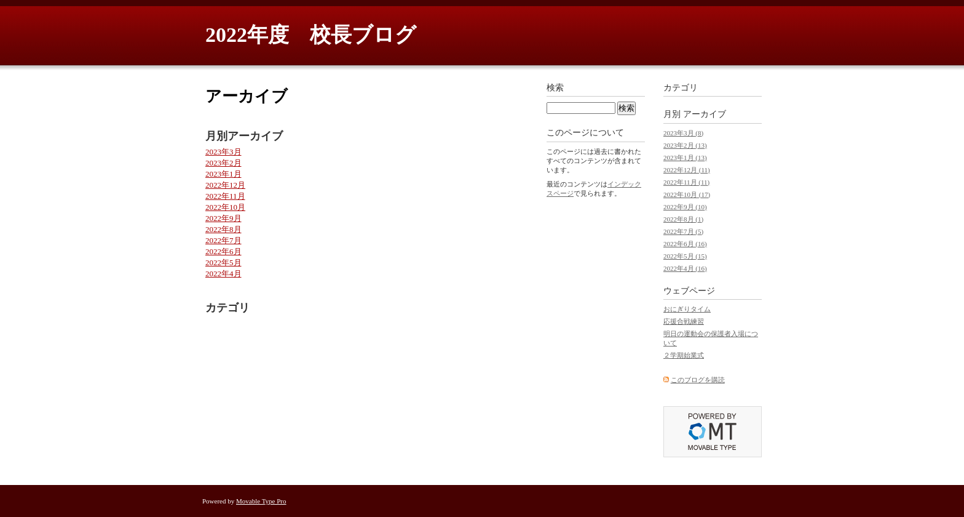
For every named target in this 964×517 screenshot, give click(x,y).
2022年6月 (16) (685, 243)
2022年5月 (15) (685, 256)
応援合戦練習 (683, 321)
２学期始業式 (683, 355)
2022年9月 (223, 218)
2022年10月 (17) (686, 194)
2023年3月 (223, 151)
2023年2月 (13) (685, 145)
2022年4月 (223, 273)
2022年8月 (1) (683, 219)
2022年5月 (223, 262)
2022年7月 (223, 240)
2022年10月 (225, 207)
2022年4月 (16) (685, 268)
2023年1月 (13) (685, 157)
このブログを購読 (698, 379)
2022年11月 (225, 196)
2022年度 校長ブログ (310, 34)
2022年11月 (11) (686, 182)
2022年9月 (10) (685, 206)
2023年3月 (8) (683, 133)
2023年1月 (223, 173)
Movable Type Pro (261, 501)
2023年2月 (223, 162)
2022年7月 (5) (683, 231)
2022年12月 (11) (686, 170)
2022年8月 (223, 229)
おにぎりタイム (687, 309)
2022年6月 (223, 251)
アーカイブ (704, 114)
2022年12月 (225, 185)
